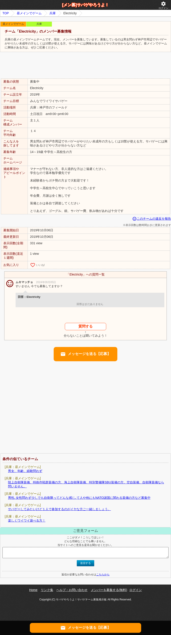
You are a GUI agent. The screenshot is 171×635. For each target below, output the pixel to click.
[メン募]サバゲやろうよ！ (85, 5)
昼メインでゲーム (29, 13)
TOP (5, 13)
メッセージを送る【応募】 (85, 354)
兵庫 (52, 13)
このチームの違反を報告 (151, 218)
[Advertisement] (85, 65)
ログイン (163, 5)
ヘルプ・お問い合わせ (72, 590)
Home (33, 590)
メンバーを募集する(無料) (109, 590)
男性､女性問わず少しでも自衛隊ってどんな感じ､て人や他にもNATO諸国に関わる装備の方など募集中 (79, 497)
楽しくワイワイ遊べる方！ (26, 520)
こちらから (103, 574)
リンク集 (47, 590)
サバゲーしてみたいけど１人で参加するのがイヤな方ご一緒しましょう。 (59, 509)
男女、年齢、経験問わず (25, 471)
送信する (85, 563)
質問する (85, 326)
